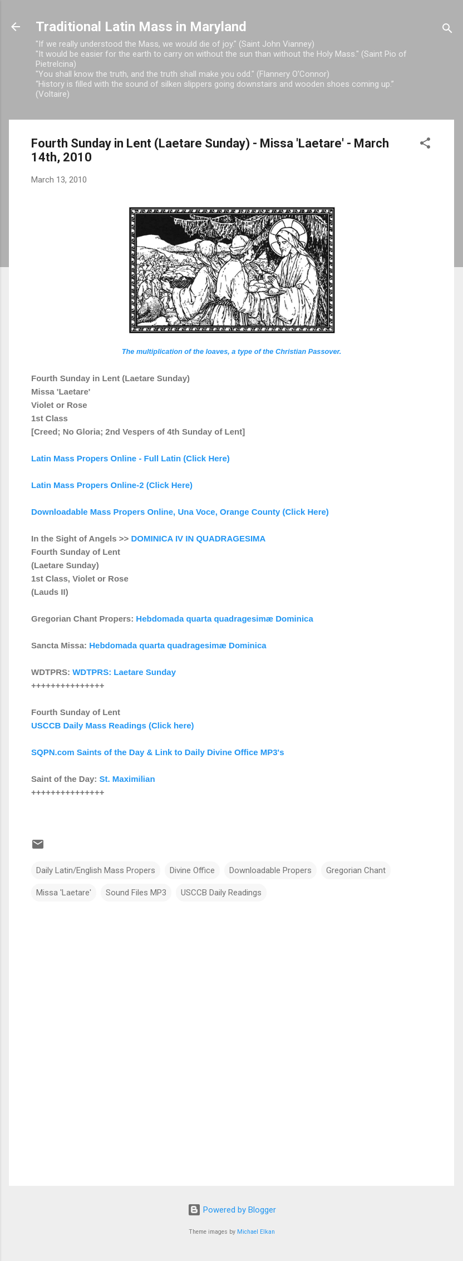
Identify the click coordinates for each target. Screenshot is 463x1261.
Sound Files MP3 (136, 893)
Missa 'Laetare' (63, 893)
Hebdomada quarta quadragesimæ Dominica (223, 618)
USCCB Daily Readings (221, 893)
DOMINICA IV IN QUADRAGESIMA (198, 538)
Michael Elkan (256, 1231)
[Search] (447, 30)
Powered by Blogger (232, 1210)
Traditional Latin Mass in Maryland (141, 27)
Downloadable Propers (270, 870)
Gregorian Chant (356, 870)
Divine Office (192, 870)
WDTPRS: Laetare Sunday (124, 672)
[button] (425, 145)
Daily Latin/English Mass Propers (95, 870)
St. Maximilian (127, 779)
